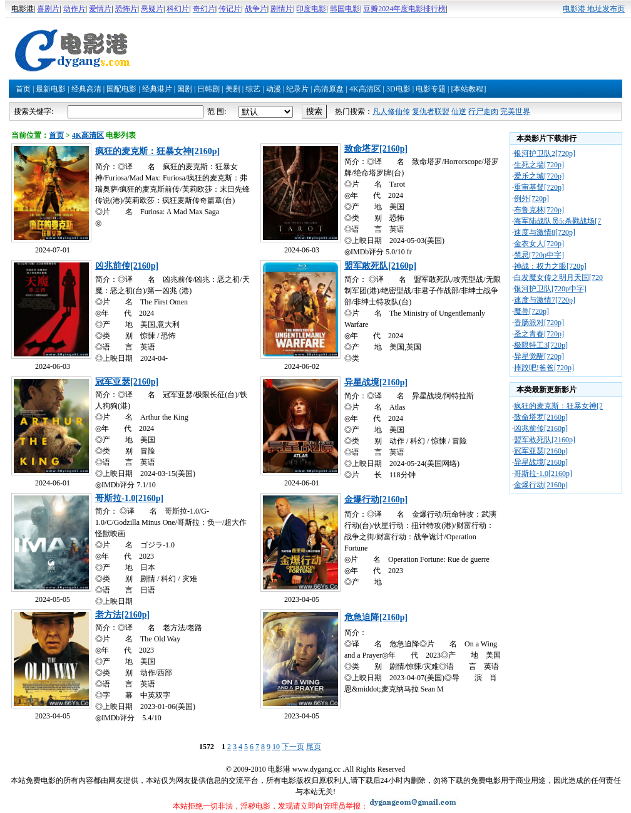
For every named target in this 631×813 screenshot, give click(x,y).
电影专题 (431, 89)
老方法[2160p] (122, 614)
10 (276, 746)
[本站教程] (468, 89)
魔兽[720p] (531, 311)
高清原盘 (329, 89)
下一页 (293, 746)
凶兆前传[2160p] (126, 266)
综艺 (252, 89)
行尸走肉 (483, 111)
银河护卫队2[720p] (544, 153)
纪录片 (297, 89)
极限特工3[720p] (541, 345)
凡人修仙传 (391, 111)
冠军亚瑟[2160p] (126, 381)
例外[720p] (531, 198)
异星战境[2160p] (376, 382)
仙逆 (458, 111)
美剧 (232, 89)
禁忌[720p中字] (539, 255)
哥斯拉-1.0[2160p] (129, 498)
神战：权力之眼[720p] (550, 266)
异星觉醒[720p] (539, 356)
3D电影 (398, 89)
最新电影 (51, 89)
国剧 (184, 89)
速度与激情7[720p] (544, 300)
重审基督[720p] (539, 187)
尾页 (313, 746)
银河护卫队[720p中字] (550, 288)
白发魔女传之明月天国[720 (558, 277)
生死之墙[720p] (539, 164)
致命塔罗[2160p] (376, 148)
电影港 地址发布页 (594, 8)
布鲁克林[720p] (539, 209)
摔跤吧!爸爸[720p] (544, 367)
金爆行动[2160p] (376, 499)
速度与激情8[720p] (544, 232)
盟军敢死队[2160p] (380, 266)
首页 (23, 89)
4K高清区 (365, 89)
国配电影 (121, 89)
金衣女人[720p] (539, 243)
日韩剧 (208, 89)
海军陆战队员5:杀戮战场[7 (557, 221)
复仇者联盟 (430, 111)
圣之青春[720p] (539, 333)
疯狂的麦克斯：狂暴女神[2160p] (157, 151)
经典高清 (86, 89)
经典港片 (157, 89)
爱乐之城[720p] (539, 176)
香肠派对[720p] (539, 322)
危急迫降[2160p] (376, 617)
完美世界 (515, 111)
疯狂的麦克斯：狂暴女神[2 (558, 405)
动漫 (273, 89)
